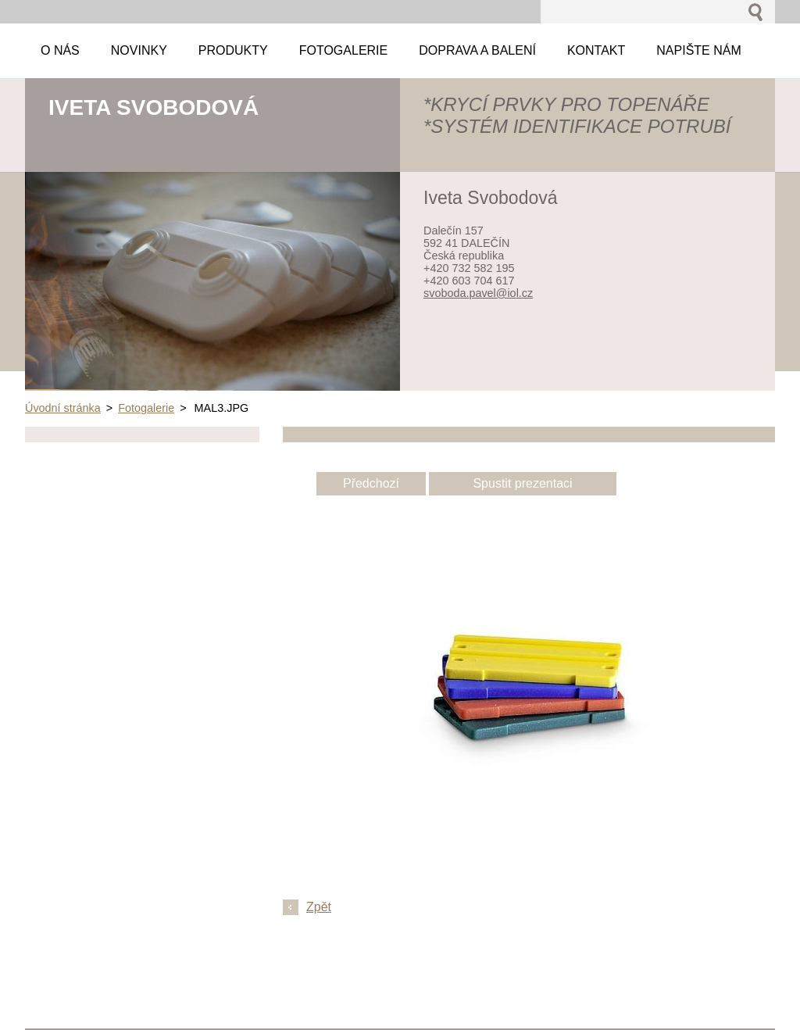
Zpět (318, 907)
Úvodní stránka (63, 408)
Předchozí (371, 483)
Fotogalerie (146, 408)
